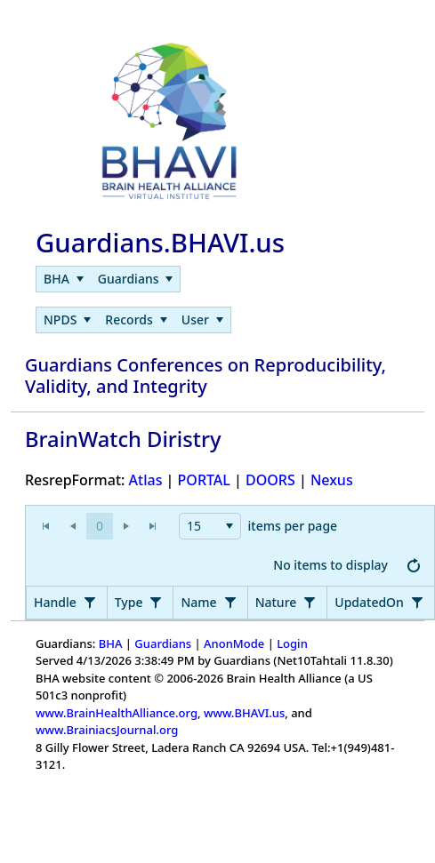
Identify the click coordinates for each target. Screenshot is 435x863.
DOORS (270, 480)
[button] (99, 526)
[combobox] (210, 526)
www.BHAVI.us (244, 713)
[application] (230, 546)
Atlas (146, 480)
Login (292, 643)
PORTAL (204, 480)
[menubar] (108, 279)
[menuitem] (63, 279)
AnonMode (234, 643)
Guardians (162, 643)
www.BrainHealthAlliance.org (116, 713)
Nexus (331, 480)
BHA (111, 643)
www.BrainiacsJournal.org (107, 730)
